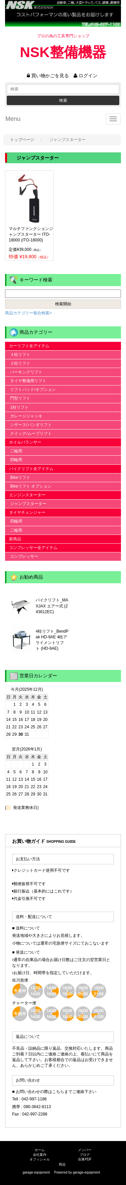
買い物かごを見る (48, 75)
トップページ (22, 139)
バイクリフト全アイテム (29, 468)
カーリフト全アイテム (27, 346)
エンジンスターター (25, 495)
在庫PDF (84, 1159)
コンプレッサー (21, 556)
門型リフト (17, 398)
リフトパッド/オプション (30, 389)
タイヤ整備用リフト (25, 380)
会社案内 (39, 1154)
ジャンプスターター (25, 503)
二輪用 (13, 451)
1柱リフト (17, 407)
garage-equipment (86, 1172)
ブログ (85, 1154)
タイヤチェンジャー (25, 512)
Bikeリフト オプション (28, 486)
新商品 (13, 539)
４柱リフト (17, 354)
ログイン (85, 75)
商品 (62, 1164)
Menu (12, 119)
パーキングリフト (23, 372)
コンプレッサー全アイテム (31, 547)
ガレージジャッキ (23, 416)
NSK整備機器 (63, 52)
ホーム (40, 1150)
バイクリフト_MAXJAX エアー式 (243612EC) (52, 606)
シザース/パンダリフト (28, 424)
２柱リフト (17, 363)
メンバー (84, 1150)
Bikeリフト (17, 477)
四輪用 (13, 459)
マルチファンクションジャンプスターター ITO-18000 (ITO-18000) (31, 234)
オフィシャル (40, 1159)
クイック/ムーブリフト (28, 433)
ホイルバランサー (23, 442)
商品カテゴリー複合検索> (28, 313)
